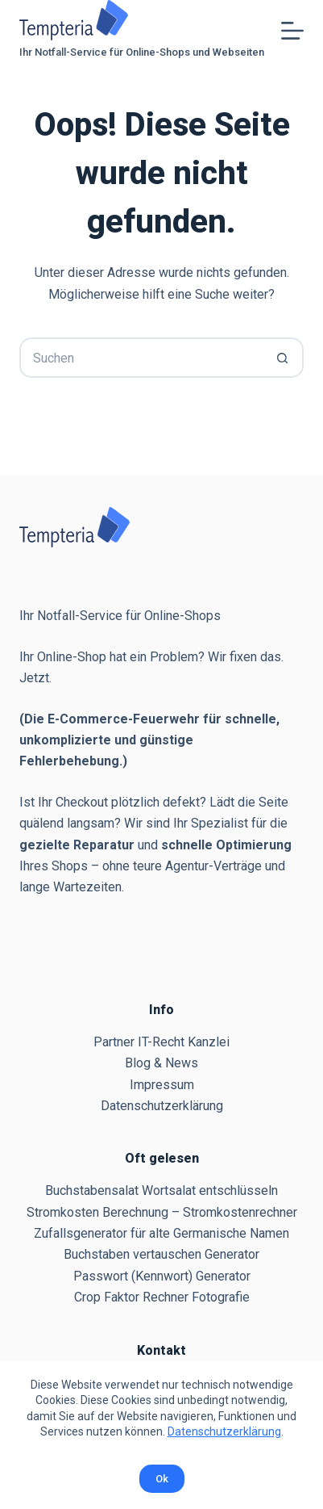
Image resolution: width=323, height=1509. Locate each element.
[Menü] (292, 30)
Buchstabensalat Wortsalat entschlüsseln (161, 1190)
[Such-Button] (283, 357)
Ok (161, 1479)
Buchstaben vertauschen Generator (161, 1254)
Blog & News (161, 1063)
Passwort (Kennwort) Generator (162, 1276)
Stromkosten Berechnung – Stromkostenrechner (162, 1212)
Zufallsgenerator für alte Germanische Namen (161, 1233)
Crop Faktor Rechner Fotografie (162, 1297)
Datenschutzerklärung (224, 1431)
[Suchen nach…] (141, 357)
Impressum (162, 1084)
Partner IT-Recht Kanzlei (161, 1042)
